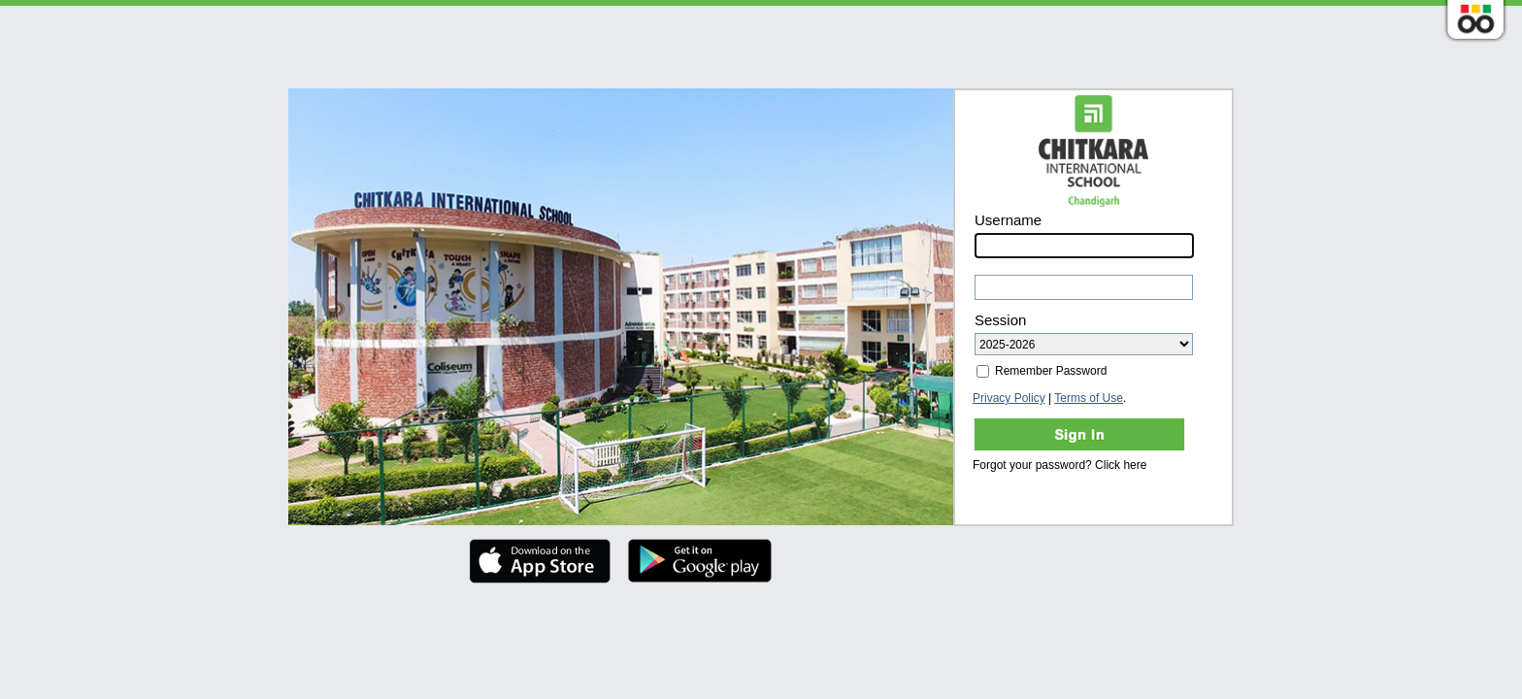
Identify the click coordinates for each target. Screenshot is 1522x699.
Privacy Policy (1009, 398)
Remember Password (1041, 371)
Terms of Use (1088, 398)
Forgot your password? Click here (1059, 465)
